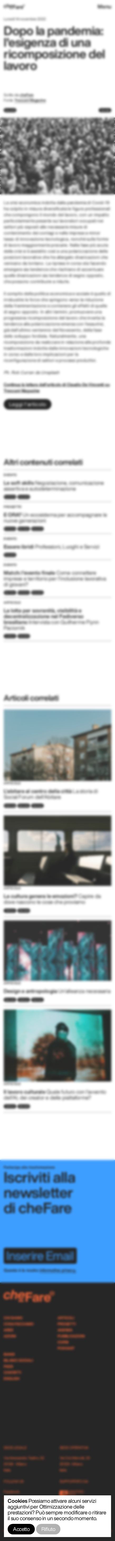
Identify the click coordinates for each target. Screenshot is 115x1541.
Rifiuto (48, 1529)
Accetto (21, 1529)
